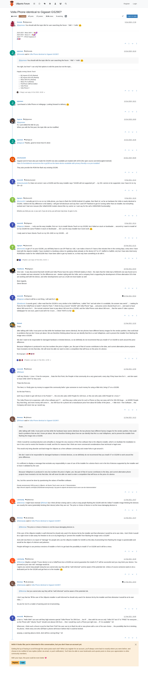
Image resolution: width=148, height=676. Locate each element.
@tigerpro (28, 223)
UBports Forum (23, 4)
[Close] (135, 644)
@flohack (28, 369)
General (22, 16)
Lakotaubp (20, 500)
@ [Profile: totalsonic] (21, 303)
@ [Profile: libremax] (21, 503)
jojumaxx (20, 51)
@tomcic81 (27, 198)
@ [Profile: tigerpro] (20, 226)
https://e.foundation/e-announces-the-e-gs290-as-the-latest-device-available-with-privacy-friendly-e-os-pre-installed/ (58, 163)
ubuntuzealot (21, 158)
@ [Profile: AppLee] (20, 143)
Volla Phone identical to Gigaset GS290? (44, 420)
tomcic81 (20, 180)
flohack (19, 323)
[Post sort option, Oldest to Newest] (123, 16)
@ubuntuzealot (29, 180)
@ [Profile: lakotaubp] (21, 521)
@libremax (29, 500)
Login (23, 662)
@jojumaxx (27, 22)
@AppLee (28, 140)
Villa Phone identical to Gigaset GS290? (44, 54)
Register (15, 662)
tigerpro (19, 198)
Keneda (19, 22)
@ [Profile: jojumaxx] (21, 25)
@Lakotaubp (29, 518)
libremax (20, 417)
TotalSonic (20, 269)
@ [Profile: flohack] (20, 372)
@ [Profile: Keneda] (20, 54)
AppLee (19, 119)
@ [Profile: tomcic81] (21, 201)
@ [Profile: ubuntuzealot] (22, 183)
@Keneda (28, 51)
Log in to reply (132, 16)
